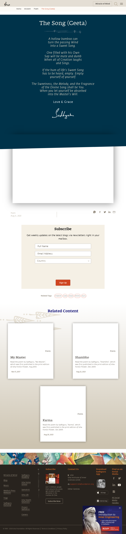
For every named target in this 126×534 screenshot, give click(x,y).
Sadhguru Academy (26, 476)
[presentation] (63, 270)
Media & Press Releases (9, 492)
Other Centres (74, 489)
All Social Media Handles (116, 500)
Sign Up (63, 282)
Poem (36, 9)
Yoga (6, 498)
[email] (114, 212)
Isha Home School (26, 483)
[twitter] (104, 212)
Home (18, 9)
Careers (25, 515)
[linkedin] (109, 212)
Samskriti (26, 490)
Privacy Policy (62, 529)
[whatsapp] (94, 212)
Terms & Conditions (48, 529)
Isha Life (25, 495)
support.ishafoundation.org (82, 484)
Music (6, 485)
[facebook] (100, 212)
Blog (5, 480)
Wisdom (27, 9)
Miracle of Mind (10, 475)
